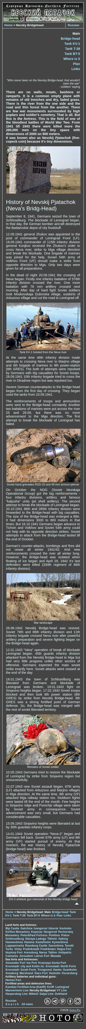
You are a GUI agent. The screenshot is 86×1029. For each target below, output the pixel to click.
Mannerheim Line (17, 990)
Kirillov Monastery (18, 931)
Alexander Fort (15, 962)
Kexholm (66, 928)
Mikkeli (33, 993)
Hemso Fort (13, 980)
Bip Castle (12, 928)
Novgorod (50, 931)
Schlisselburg (15, 938)
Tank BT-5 (72, 54)
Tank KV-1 (72, 43)
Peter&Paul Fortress (34, 935)
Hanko (57, 969)
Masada (55, 956)
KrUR (50, 987)
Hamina (29, 942)
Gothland (61, 993)
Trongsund (44, 969)
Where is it (71, 59)
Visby (18, 949)
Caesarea (12, 956)
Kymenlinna (60, 942)
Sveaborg (12, 973)
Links (75, 69)
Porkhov (54, 935)
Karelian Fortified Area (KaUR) (26, 987)
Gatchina (26, 928)
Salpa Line (46, 993)
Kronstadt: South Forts (21, 969)
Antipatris (64, 952)
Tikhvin (52, 938)
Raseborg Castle (36, 945)
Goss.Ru (74, 1010)
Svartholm (70, 969)
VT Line (62, 990)
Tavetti (69, 945)
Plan (76, 64)
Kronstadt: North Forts (61, 966)
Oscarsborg (70, 973)
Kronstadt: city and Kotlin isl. (25, 966)
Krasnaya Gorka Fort (52, 962)
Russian (73, 25)
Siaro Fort (41, 973)
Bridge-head (70, 38)
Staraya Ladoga (35, 938)
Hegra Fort (64, 949)
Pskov (65, 935)
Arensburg (31, 952)
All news (27, 1004)
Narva (43, 952)
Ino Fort (32, 962)
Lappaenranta (15, 945)
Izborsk (53, 928)
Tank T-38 (72, 49)
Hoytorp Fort (14, 952)
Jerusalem (26, 956)
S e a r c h (12, 1004)
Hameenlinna (14, 942)
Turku (9, 949)
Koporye (36, 931)
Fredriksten (48, 949)
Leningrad (62, 987)
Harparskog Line (17, 993)
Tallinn (52, 952)
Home (8, 25)
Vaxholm (54, 973)
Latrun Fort (41, 956)
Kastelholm (43, 942)
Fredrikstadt (31, 949)
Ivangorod (40, 928)
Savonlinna (56, 945)
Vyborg (63, 938)
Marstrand (26, 973)
